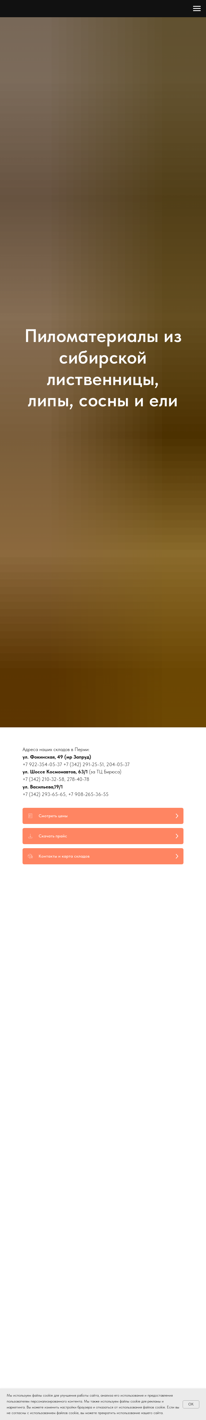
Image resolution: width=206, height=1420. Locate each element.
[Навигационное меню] (197, 8)
